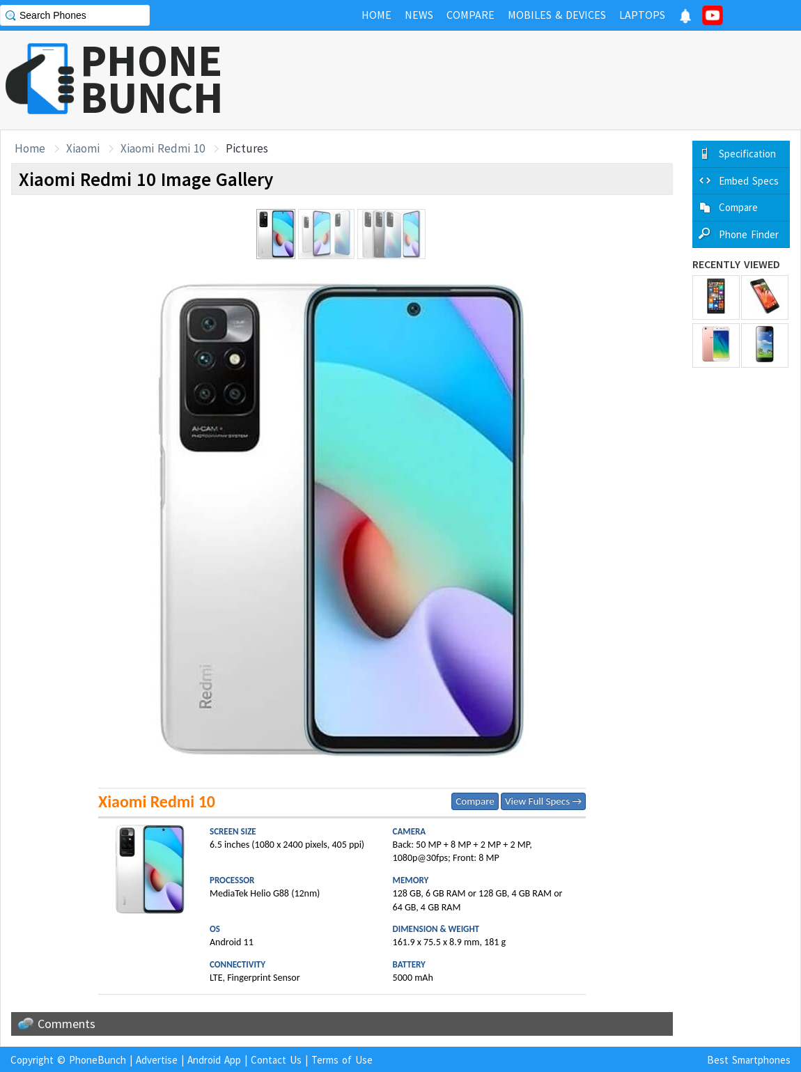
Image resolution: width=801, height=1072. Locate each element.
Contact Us (276, 1059)
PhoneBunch (97, 1059)
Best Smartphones (749, 1059)
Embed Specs (749, 180)
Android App (214, 1059)
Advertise (157, 1059)
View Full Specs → (543, 801)
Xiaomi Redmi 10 (162, 148)
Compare (475, 801)
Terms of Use (342, 1059)
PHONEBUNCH (152, 79)
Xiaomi (83, 148)
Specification (747, 153)
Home (30, 148)
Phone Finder (749, 234)
